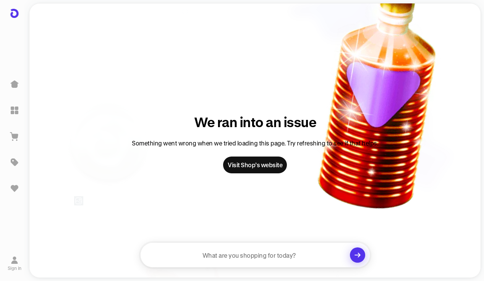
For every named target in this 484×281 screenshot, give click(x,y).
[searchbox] (255, 255)
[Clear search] (357, 255)
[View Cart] (14, 136)
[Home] (14, 84)
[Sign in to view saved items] (14, 188)
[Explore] (14, 110)
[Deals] (14, 162)
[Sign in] (14, 263)
